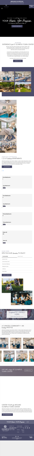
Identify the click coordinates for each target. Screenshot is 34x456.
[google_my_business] (29, 428)
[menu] (2, 8)
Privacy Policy (13, 438)
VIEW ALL (4, 187)
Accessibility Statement (18, 438)
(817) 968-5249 (12, 428)
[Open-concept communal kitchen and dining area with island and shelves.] (23, 76)
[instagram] (27, 428)
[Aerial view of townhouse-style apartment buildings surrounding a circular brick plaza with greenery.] (23, 87)
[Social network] (15, 436)
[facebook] (25, 428)
